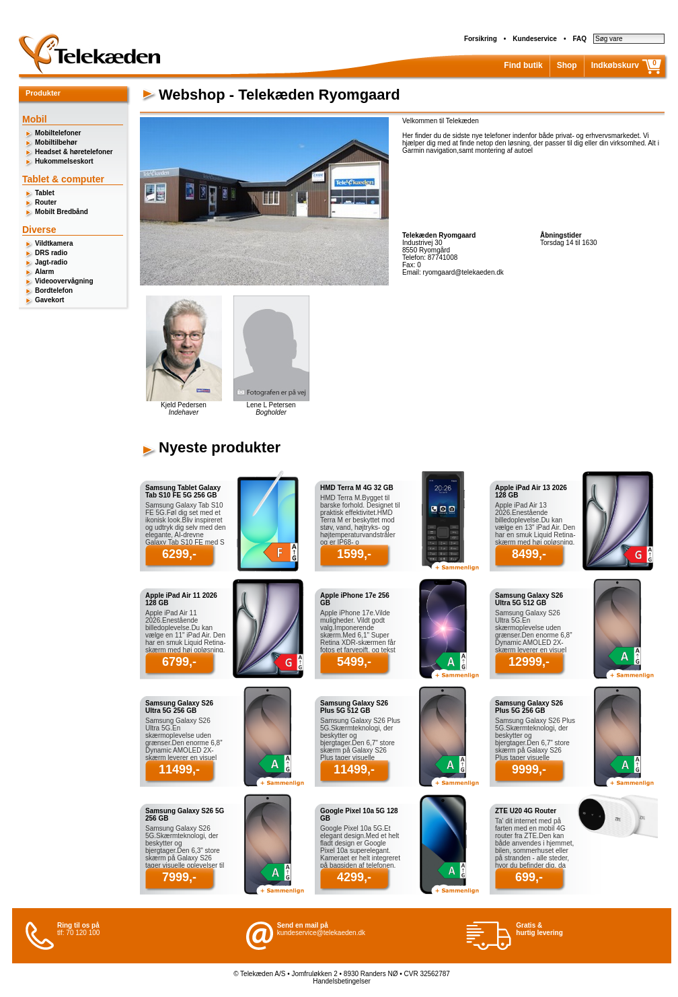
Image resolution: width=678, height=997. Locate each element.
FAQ (579, 38)
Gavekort (49, 300)
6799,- (179, 661)
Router (46, 202)
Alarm (44, 271)
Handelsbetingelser (342, 981)
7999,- (179, 877)
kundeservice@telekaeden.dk (321, 932)
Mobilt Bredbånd (61, 211)
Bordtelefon (54, 290)
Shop (567, 65)
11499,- (179, 769)
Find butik (523, 65)
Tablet (44, 193)
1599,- (354, 554)
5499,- (354, 661)
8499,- (529, 554)
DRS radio (51, 252)
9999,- (529, 769)
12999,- (529, 661)
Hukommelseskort (64, 161)
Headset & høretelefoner (74, 152)
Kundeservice (535, 38)
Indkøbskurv (615, 65)
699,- (529, 877)
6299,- (179, 554)
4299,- (354, 877)
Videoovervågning (64, 281)
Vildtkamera (54, 243)
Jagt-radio (51, 262)
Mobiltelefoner (58, 133)
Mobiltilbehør (56, 142)
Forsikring (480, 38)
